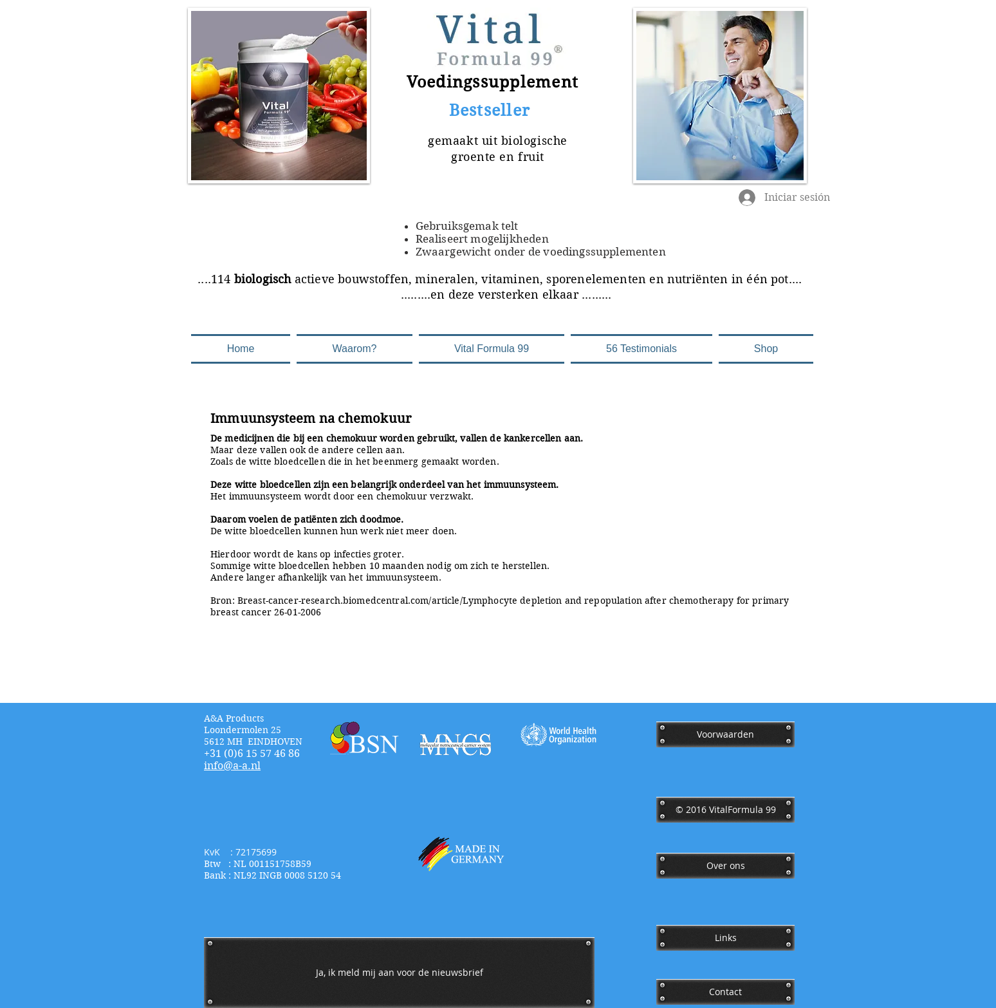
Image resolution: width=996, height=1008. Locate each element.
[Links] (725, 938)
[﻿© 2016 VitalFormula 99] (725, 810)
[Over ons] (725, 866)
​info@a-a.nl (232, 766)
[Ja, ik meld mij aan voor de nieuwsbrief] (399, 972)
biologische (534, 140)
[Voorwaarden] (725, 734)
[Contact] (725, 992)
